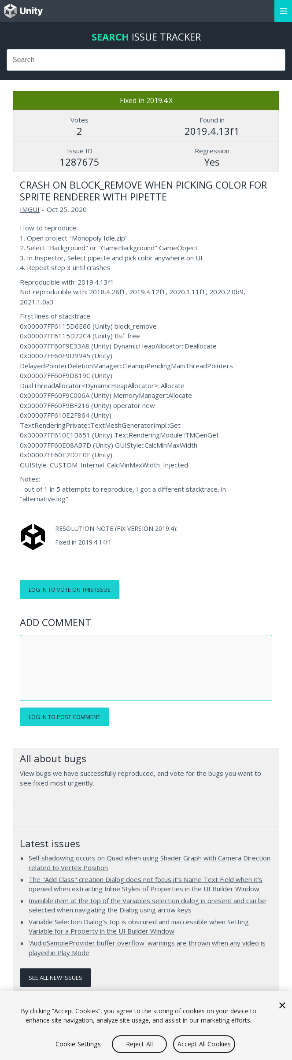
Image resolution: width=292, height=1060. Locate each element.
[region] (146, 1025)
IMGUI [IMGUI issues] (30, 209)
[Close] (282, 1005)
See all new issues (55, 978)
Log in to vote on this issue (70, 589)
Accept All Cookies (204, 1044)
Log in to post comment (64, 717)
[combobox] (146, 59)
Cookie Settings (78, 1044)
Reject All (139, 1044)
